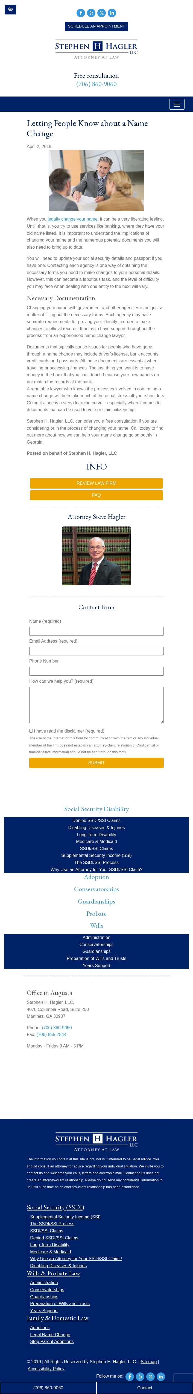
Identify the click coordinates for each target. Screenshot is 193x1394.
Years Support (96, 965)
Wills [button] (96, 925)
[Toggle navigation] (177, 104)
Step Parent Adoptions (52, 1341)
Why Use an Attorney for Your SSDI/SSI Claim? (96, 869)
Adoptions (39, 1327)
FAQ (96, 495)
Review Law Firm (96, 483)
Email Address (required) (53, 641)
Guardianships (96, 901)
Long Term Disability (96, 834)
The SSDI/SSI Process (96, 862)
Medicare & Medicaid (96, 841)
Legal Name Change (50, 1334)
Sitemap (149, 1361)
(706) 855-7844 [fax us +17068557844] (51, 1034)
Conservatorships (96, 889)
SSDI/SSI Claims (96, 848)
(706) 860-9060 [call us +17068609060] (96, 84)
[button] (10, 9)
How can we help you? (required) (61, 681)
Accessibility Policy (46, 1368)
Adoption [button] (96, 876)
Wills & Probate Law (53, 1273)
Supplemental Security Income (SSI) (96, 855)
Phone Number (44, 661)
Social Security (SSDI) (55, 1207)
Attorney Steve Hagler (96, 516)
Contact (144, 1388)
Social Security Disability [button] (96, 809)
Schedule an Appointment (96, 26)
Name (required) (45, 621)
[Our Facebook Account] (81, 12)
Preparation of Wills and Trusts (96, 958)
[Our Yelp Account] (91, 12)
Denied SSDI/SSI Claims (96, 820)
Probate (96, 913)
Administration (96, 937)
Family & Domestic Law (58, 1318)
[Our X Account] (101, 12)
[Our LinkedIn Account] (112, 12)
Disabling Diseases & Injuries (96, 827)
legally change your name (72, 219)
